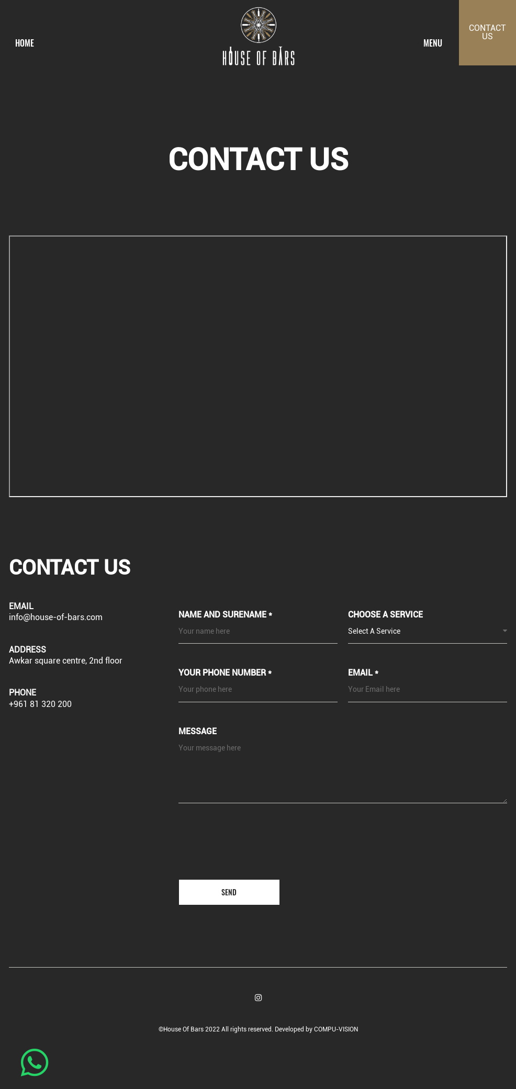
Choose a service (385, 615)
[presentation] (265, 850)
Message (197, 731)
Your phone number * (225, 673)
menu (432, 43)
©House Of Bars (182, 1029)
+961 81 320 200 (40, 704)
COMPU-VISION (336, 1029)
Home (24, 43)
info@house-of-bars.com (56, 617)
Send (229, 891)
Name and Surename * (225, 615)
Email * (363, 673)
